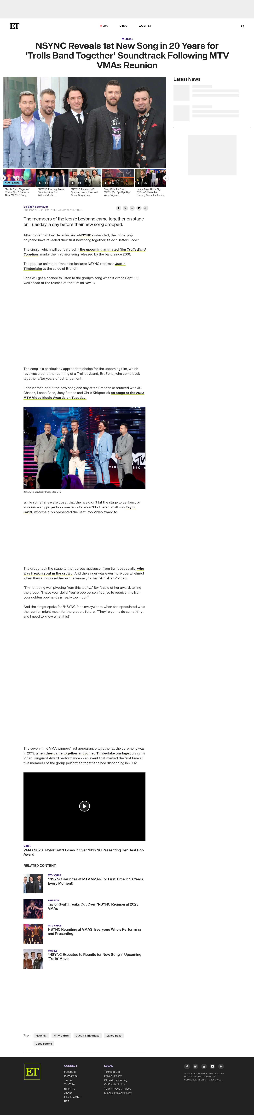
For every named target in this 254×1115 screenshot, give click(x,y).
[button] (84, 806)
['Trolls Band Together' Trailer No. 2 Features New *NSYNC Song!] (19, 184)
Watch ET (145, 26)
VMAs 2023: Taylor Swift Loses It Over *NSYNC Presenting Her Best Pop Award (83, 852)
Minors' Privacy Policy (118, 1093)
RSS (66, 1101)
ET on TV (69, 1089)
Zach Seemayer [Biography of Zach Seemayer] (38, 207)
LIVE (105, 26)
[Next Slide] (166, 178)
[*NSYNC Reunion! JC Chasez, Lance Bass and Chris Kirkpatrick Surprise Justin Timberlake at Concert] (85, 184)
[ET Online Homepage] (14, 26)
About (68, 1093)
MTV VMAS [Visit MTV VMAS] (61, 1035)
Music (127, 39)
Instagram (70, 1076)
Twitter (68, 1080)
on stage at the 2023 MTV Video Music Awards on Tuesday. (83, 395)
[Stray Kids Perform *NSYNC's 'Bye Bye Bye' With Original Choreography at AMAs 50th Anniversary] (117, 184)
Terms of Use (112, 1072)
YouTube (69, 1084)
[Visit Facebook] (187, 1067)
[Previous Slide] (3, 178)
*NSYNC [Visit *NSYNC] (41, 1035)
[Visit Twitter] (195, 1067)
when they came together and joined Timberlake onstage (82, 753)
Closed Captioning (115, 1080)
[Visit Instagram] (204, 1067)
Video (123, 26)
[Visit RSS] (221, 1067)
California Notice (114, 1084)
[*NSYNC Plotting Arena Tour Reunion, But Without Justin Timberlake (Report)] (52, 184)
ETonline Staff (72, 1097)
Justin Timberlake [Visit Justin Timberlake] (87, 1035)
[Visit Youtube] (212, 1067)
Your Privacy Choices (117, 1089)
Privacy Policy (113, 1076)
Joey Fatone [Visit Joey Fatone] (44, 1043)
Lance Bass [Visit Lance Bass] (113, 1035)
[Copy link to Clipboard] (146, 208)
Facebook (70, 1072)
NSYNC (85, 235)
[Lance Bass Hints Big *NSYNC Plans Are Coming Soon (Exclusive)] (150, 184)
